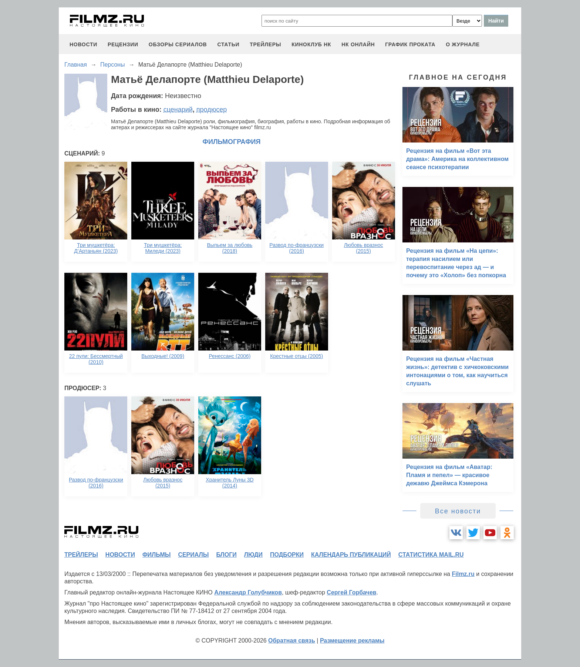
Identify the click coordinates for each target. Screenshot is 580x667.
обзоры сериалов (178, 44)
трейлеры (265, 44)
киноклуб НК (311, 44)
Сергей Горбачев (351, 592)
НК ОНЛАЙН (358, 44)
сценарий (178, 109)
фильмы (156, 555)
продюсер (211, 109)
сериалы (193, 555)
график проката (410, 44)
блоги (226, 555)
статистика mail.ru (431, 555)
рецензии (123, 44)
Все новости (458, 511)
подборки (287, 555)
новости (83, 44)
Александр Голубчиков (248, 592)
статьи (228, 44)
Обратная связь (291, 640)
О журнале (463, 44)
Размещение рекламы (352, 640)
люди (253, 555)
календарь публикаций (351, 555)
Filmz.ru (463, 574)
